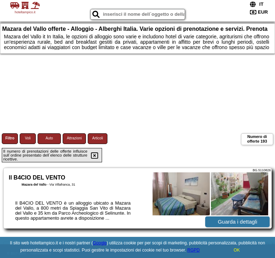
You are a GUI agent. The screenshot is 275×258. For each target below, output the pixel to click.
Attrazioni (74, 138)
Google (100, 242)
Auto (49, 138)
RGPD (193, 250)
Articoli (97, 138)
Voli (27, 138)
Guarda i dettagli (237, 222)
